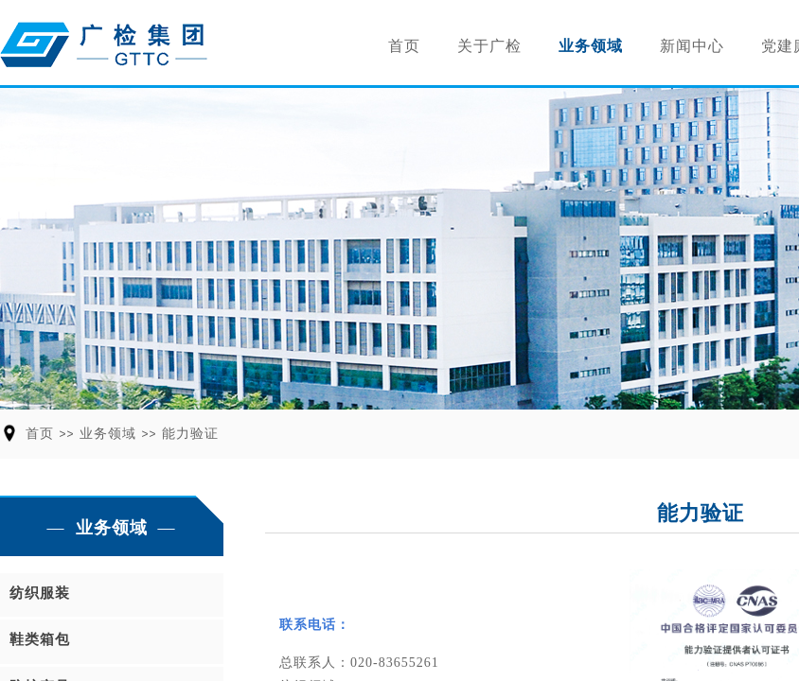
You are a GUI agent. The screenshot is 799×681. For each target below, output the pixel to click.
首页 (404, 46)
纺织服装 (39, 593)
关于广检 (489, 46)
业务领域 (591, 46)
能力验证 (190, 434)
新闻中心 (692, 46)
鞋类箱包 (39, 639)
